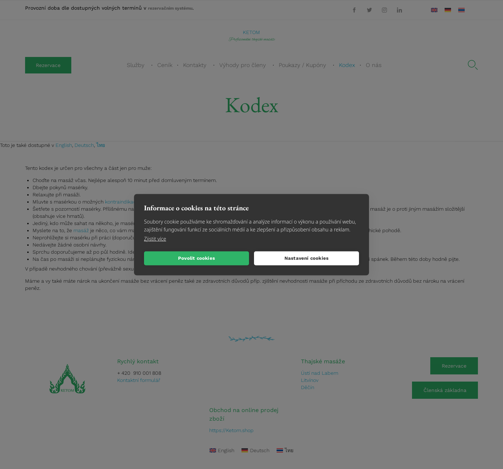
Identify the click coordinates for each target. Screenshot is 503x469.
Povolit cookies (196, 258)
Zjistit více (155, 238)
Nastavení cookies (306, 258)
